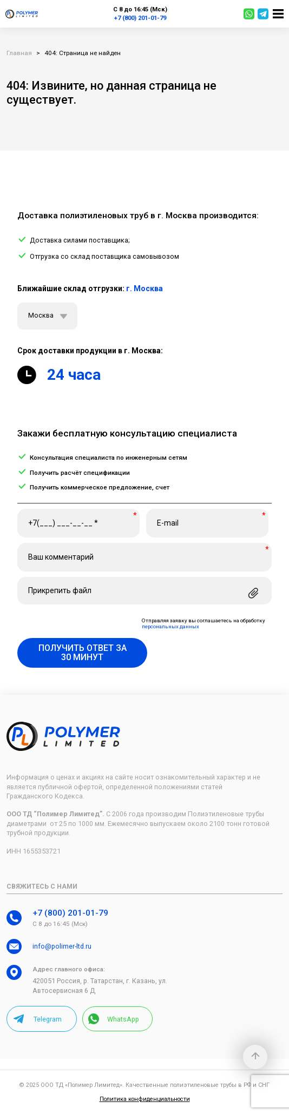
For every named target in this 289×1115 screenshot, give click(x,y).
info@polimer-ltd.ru (61, 946)
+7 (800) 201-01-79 (140, 18)
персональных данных (170, 626)
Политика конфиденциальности (145, 1099)
